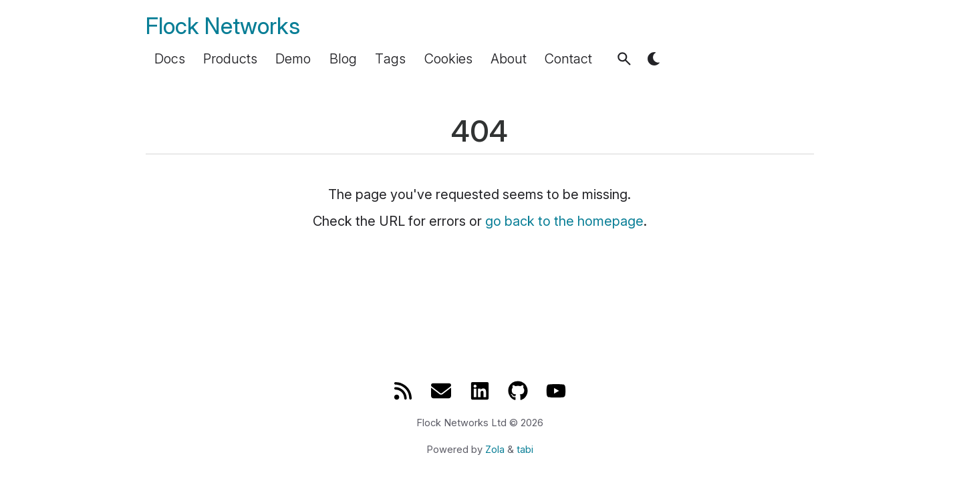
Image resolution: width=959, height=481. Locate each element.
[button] (624, 58)
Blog (343, 59)
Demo (293, 59)
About (509, 59)
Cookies (448, 59)
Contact (568, 59)
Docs (169, 59)
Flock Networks (223, 25)
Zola (495, 450)
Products (230, 59)
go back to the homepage (564, 221)
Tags (390, 59)
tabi (525, 450)
